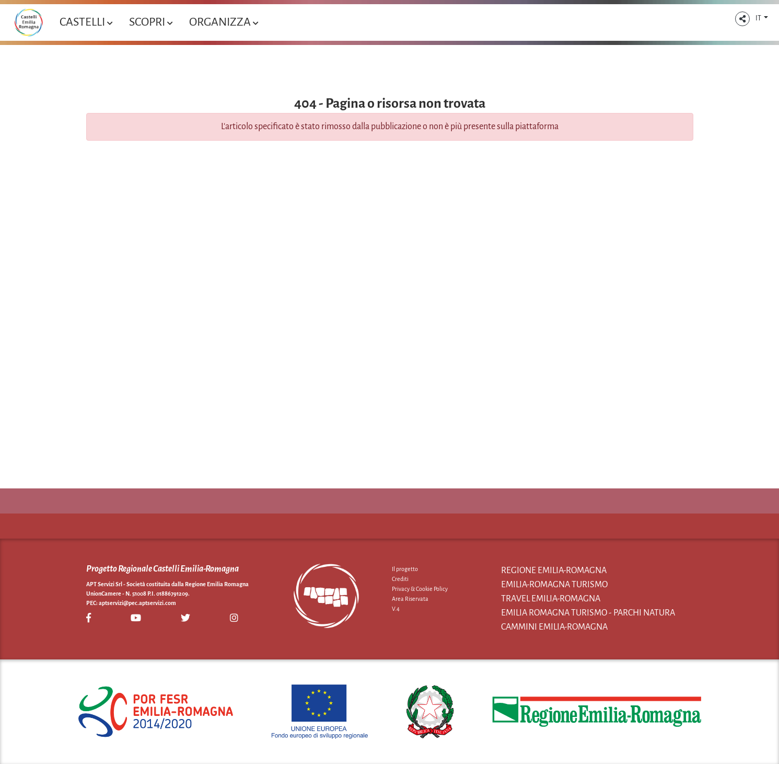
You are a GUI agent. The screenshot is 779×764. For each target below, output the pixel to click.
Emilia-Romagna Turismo (554, 584)
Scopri (150, 22)
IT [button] (758, 18)
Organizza (223, 22)
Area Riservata (410, 599)
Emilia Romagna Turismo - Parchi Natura (588, 613)
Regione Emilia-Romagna (554, 570)
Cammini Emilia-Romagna (554, 627)
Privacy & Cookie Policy (420, 589)
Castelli (86, 22)
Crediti (400, 579)
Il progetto (405, 569)
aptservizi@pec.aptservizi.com (137, 603)
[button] (742, 19)
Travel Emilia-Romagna (550, 598)
